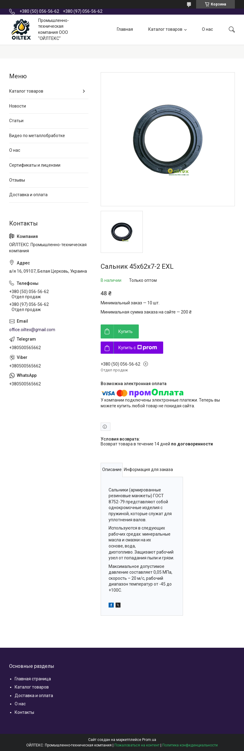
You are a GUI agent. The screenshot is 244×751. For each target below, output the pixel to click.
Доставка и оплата (28, 194)
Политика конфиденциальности (190, 745)
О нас (207, 29)
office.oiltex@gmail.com (32, 329)
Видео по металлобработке (37, 135)
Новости (17, 106)
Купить (125, 331)
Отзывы (17, 180)
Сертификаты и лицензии (34, 165)
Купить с (137, 347)
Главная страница (33, 678)
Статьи (16, 120)
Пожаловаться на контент (137, 745)
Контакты (24, 712)
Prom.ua (149, 740)
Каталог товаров (165, 29)
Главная (125, 29)
